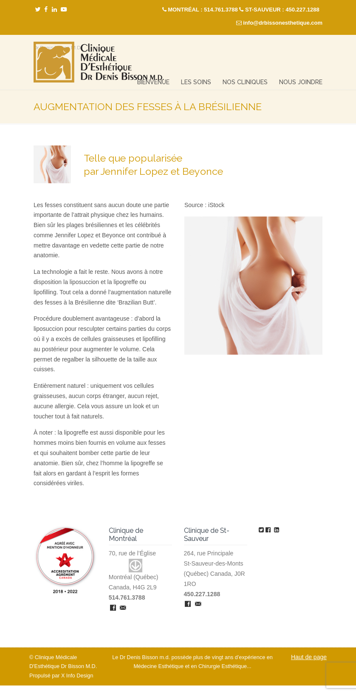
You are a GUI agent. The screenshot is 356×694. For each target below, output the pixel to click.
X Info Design (77, 676)
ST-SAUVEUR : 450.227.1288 (282, 9)
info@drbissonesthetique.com (282, 23)
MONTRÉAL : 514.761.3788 (203, 9)
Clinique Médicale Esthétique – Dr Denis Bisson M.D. (99, 62)
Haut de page (309, 657)
